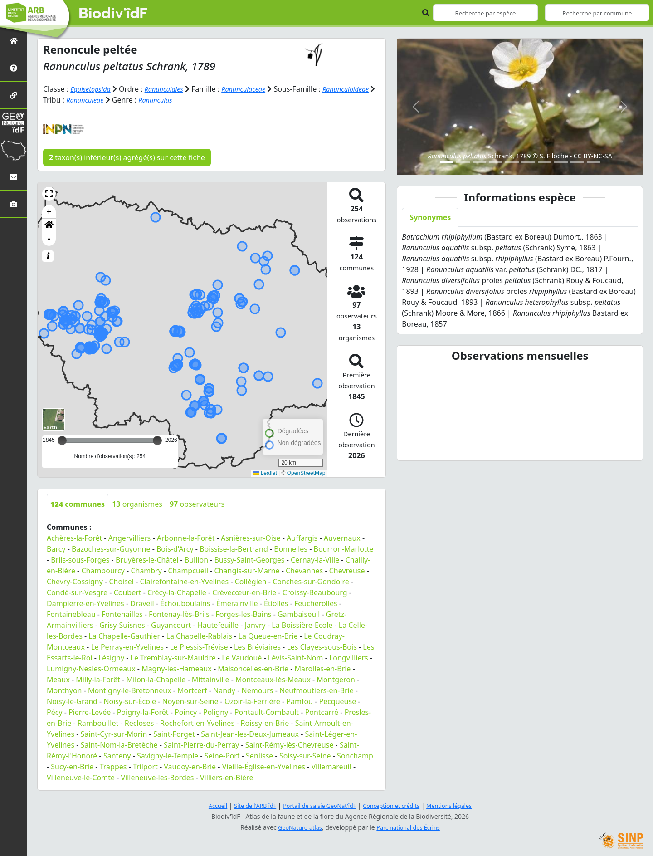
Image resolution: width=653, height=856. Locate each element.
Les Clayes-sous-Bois (321, 646)
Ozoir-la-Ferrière (252, 701)
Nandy (224, 690)
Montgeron (336, 679)
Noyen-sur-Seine (190, 701)
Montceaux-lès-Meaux (273, 679)
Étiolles (276, 603)
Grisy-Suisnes (122, 625)
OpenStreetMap (306, 473)
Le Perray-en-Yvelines (127, 646)
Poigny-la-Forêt (143, 712)
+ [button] (49, 211)
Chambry (146, 570)
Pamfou (299, 701)
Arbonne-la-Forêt (186, 538)
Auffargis (302, 538)
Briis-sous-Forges (80, 559)
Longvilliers (348, 657)
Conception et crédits (396, 805)
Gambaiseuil (299, 614)
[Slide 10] (593, 162)
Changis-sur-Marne (247, 570)
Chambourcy (102, 570)
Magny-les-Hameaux (176, 668)
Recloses (139, 723)
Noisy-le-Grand (72, 701)
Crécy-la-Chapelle (176, 592)
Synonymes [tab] (430, 217)
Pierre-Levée (89, 712)
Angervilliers (129, 538)
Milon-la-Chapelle (155, 679)
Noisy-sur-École (129, 701)
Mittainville (210, 679)
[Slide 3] (479, 162)
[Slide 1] (446, 162)
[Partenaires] (13, 95)
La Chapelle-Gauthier (124, 636)
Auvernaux (342, 538)
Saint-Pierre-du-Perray (201, 744)
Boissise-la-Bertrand (234, 548)
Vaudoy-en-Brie (190, 766)
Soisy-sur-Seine (305, 755)
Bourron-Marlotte (344, 548)
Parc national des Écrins (410, 826)
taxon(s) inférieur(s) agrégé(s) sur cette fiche (127, 157)
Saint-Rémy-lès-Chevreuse (289, 744)
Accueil (205, 805)
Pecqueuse (337, 701)
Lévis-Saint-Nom (295, 657)
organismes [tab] (137, 504)
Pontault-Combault (266, 712)
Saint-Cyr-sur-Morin (114, 734)
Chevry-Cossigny (75, 581)
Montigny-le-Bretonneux (129, 690)
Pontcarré (322, 712)
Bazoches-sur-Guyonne (111, 548)
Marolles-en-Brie (323, 668)
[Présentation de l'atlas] (13, 67)
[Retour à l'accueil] (13, 40)
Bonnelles (290, 548)
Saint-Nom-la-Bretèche (119, 744)
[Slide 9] (577, 162)
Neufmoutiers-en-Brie (316, 690)
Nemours (257, 690)
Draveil (142, 603)
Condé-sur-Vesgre (77, 592)
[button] (49, 193)
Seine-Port (222, 755)
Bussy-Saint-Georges (249, 559)
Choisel (121, 581)
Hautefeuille (218, 625)
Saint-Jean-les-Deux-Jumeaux (250, 734)
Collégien (251, 581)
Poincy (186, 712)
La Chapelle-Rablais (199, 636)
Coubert (127, 592)
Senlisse (259, 755)
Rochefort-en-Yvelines (197, 723)
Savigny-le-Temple (167, 755)
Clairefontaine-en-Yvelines (184, 581)
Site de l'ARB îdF (246, 805)
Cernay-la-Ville (315, 559)
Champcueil (188, 570)
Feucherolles (315, 603)
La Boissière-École (302, 625)
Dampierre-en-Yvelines (85, 603)
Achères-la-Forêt (74, 538)
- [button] (49, 238)
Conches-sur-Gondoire (311, 581)
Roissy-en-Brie (265, 723)
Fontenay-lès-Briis (179, 614)
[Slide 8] (561, 162)
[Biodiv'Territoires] (13, 149)
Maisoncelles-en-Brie (253, 668)
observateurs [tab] (197, 504)
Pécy (55, 712)
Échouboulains (185, 603)
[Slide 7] (544, 162)
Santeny (117, 755)
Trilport (145, 766)
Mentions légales (460, 805)
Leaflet (265, 473)
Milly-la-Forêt (98, 679)
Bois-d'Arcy (175, 548)
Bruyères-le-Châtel (147, 559)
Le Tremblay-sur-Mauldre (173, 657)
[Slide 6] (528, 162)
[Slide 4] (495, 162)
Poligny (216, 712)
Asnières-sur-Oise (251, 538)
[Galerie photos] (13, 204)
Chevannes (304, 570)
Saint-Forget (174, 734)
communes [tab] (77, 504)
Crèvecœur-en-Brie (244, 592)
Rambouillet (98, 723)
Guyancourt (171, 625)
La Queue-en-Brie (268, 636)
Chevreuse (347, 570)
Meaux (58, 679)
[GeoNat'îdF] (13, 122)
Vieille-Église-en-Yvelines (263, 766)
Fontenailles (122, 614)
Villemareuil (331, 766)
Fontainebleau (71, 614)
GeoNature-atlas (296, 826)
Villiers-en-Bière (226, 777)
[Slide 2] (463, 162)
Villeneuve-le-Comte (81, 777)
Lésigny (111, 657)
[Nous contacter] (13, 176)
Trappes (113, 766)
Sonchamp (355, 755)
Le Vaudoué (242, 657)
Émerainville (237, 603)
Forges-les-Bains (243, 614)
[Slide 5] (512, 162)
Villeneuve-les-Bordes (157, 777)
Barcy (56, 548)
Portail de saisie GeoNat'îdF (317, 805)
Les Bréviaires (257, 646)
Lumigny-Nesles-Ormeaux (91, 668)
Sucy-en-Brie (72, 766)
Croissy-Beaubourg (315, 592)
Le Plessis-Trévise (199, 646)
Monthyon (64, 690)
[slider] (157, 440)
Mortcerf (192, 690)
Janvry (255, 625)
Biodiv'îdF (113, 14)
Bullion (196, 559)
